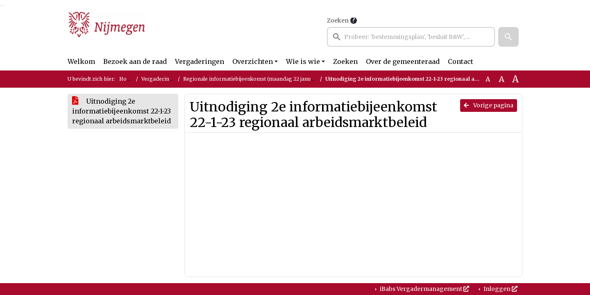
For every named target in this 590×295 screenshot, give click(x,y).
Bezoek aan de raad (135, 61)
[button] (508, 37)
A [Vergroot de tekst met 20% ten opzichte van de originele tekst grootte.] (501, 79)
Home (126, 79)
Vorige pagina (488, 105)
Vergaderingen (199, 61)
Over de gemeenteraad (403, 61)
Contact (460, 61)
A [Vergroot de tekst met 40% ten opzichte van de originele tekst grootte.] (515, 79)
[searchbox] (411, 37)
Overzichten (252, 61)
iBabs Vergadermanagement (424, 289)
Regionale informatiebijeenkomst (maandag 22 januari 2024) (258, 79)
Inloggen (499, 289)
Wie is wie (303, 61)
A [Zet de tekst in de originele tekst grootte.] (488, 79)
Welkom (81, 61)
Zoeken (338, 20)
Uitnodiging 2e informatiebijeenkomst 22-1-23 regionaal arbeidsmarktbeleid (121, 111)
